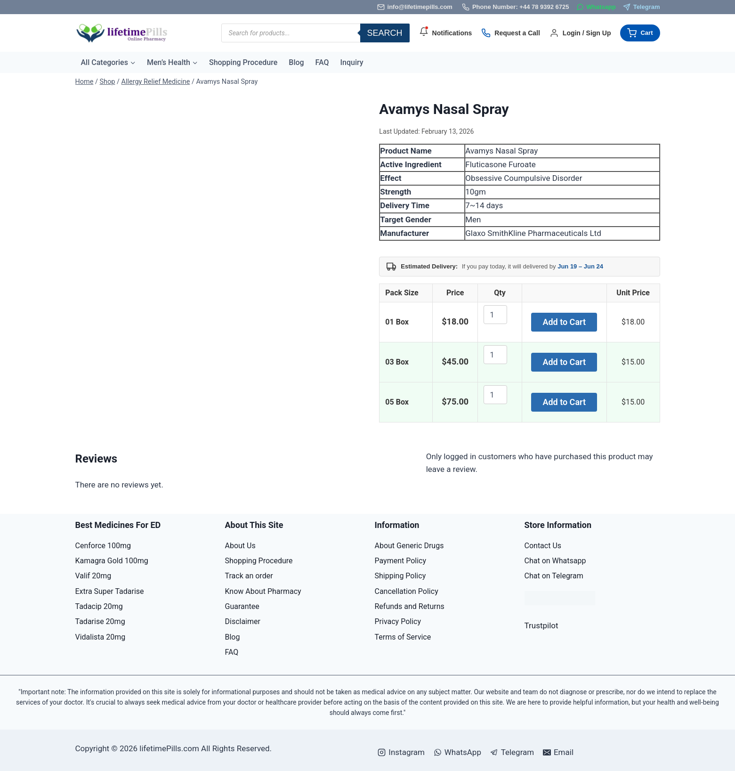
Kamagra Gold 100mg (111, 560)
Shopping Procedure (243, 62)
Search (385, 33)
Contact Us (543, 545)
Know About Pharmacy (263, 591)
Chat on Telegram (554, 575)
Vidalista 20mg (100, 637)
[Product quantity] (495, 314)
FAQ (322, 62)
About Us (240, 545)
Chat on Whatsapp (555, 560)
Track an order (249, 575)
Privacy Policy (398, 621)
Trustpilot (541, 625)
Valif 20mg (93, 575)
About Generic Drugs (409, 545)
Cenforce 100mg (103, 545)
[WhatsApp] (596, 7)
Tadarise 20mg (100, 621)
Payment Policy (401, 560)
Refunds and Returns (409, 606)
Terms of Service (403, 637)
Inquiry (351, 62)
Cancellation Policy (406, 591)
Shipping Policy (400, 575)
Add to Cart (564, 322)
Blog (296, 62)
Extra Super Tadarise (109, 591)
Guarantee (242, 606)
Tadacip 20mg (99, 606)
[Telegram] (641, 7)
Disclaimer (242, 621)
